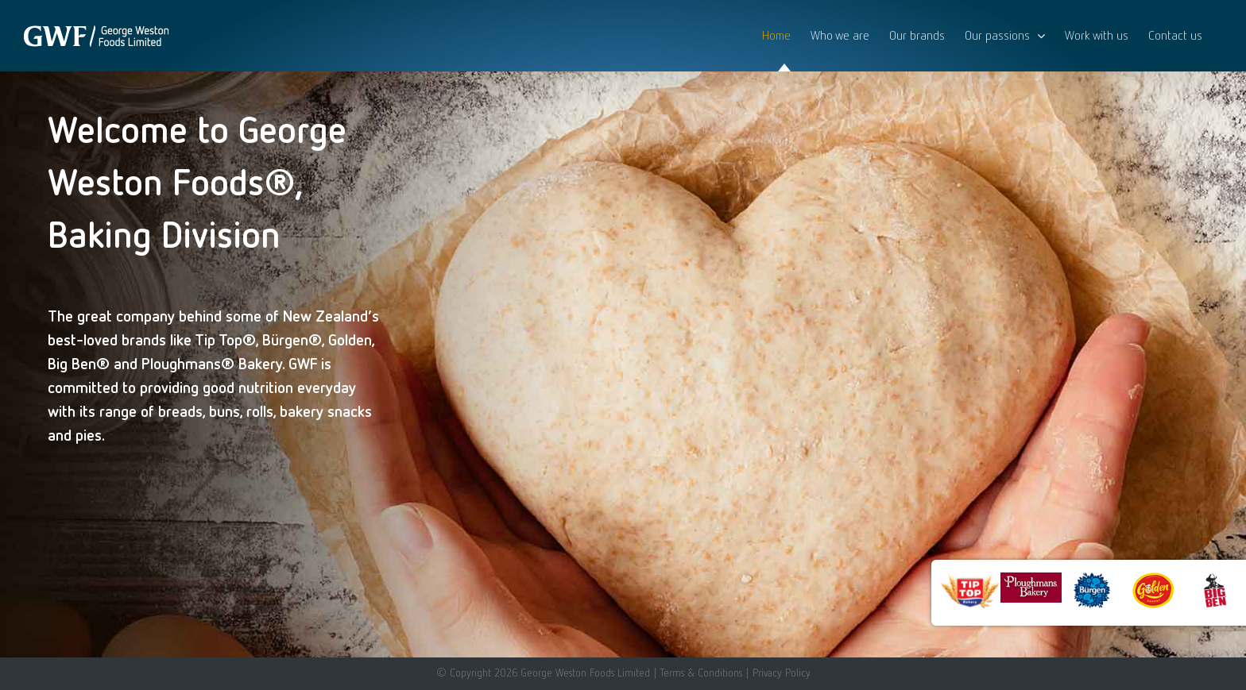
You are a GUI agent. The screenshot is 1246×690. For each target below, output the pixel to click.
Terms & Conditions (701, 672)
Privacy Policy (782, 672)
